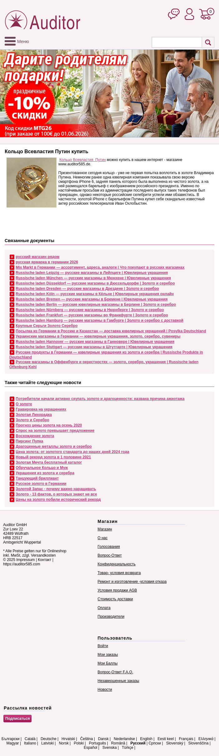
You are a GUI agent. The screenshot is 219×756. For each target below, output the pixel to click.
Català (30, 739)
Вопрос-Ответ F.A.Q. (115, 672)
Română (118, 743)
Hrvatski (68, 739)
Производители (111, 616)
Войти (103, 646)
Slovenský (174, 743)
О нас (103, 538)
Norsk (64, 743)
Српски (154, 743)
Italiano (30, 743)
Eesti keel (166, 739)
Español (90, 747)
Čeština (86, 739)
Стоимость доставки (115, 599)
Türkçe (127, 747)
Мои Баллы (108, 663)
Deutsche (48, 739)
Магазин (105, 529)
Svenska (109, 747)
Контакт (44, 560)
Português (97, 743)
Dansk (103, 739)
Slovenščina (198, 743)
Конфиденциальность (117, 564)
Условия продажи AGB (117, 590)
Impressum (25, 560)
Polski (79, 743)
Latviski (47, 743)
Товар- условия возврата (119, 573)
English (146, 739)
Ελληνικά (205, 739)
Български (11, 739)
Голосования (109, 546)
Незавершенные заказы (118, 681)
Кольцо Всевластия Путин (82, 160)
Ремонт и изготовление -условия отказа (132, 581)
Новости (105, 689)
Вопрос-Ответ (110, 555)
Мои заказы (108, 654)
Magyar (13, 743)
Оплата (104, 608)
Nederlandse (124, 739)
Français (186, 739)
